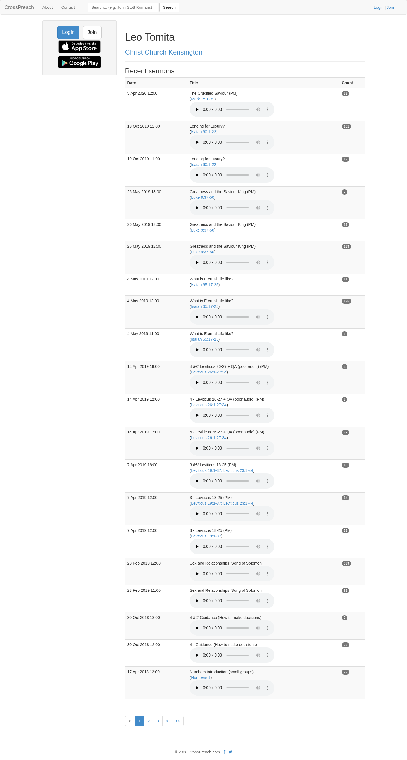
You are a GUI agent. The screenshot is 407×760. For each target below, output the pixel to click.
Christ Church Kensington (163, 52)
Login (379, 7)
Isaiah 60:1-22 (203, 131)
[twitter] (230, 752)
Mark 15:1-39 (202, 99)
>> (177, 721)
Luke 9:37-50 (202, 197)
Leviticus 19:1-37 (206, 536)
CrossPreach (19, 7)
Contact (68, 7)
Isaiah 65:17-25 (204, 284)
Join (390, 7)
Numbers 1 (200, 677)
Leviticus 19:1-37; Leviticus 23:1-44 (222, 470)
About (47, 7)
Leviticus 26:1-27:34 (208, 372)
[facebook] (224, 752)
